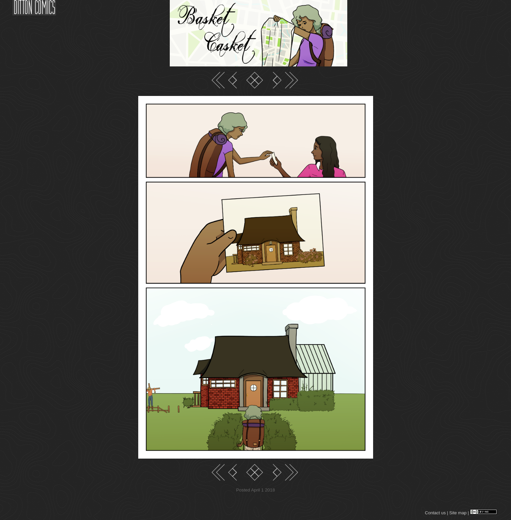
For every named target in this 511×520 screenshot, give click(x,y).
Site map (457, 512)
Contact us (435, 512)
